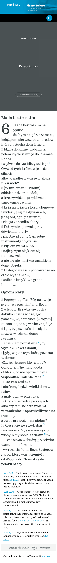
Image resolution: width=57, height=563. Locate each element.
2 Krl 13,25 (24, 520)
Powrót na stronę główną (29, 94)
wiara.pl (45, 556)
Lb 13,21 (13, 480)
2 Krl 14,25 (37, 520)
